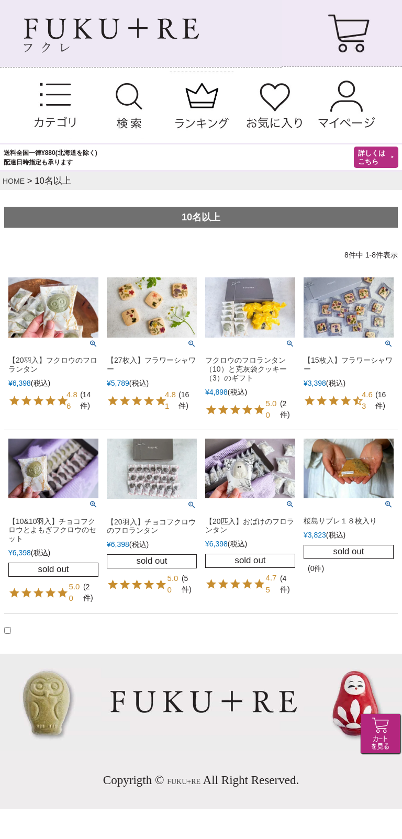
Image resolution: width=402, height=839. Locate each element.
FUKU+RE (183, 782)
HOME (14, 181)
